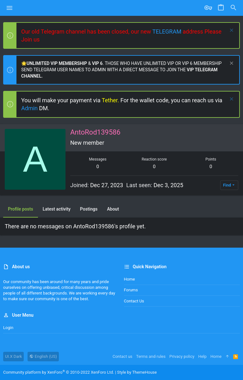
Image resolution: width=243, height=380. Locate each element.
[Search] (233, 8)
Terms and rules (150, 356)
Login (8, 327)
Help (202, 356)
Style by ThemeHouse (137, 372)
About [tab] (113, 209)
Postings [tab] (88, 209)
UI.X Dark (13, 356)
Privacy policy (181, 356)
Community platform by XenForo (58, 372)
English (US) (43, 356)
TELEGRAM (167, 31)
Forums (131, 290)
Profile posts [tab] (20, 209)
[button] (9, 8)
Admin (30, 108)
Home (129, 279)
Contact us (134, 301)
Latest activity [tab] (57, 209)
